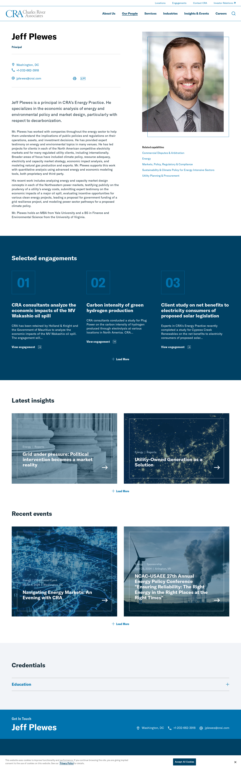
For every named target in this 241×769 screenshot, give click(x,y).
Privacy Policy (66, 763)
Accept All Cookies (184, 762)
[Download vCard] (83, 79)
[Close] (235, 762)
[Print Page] (74, 79)
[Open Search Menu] (234, 14)
